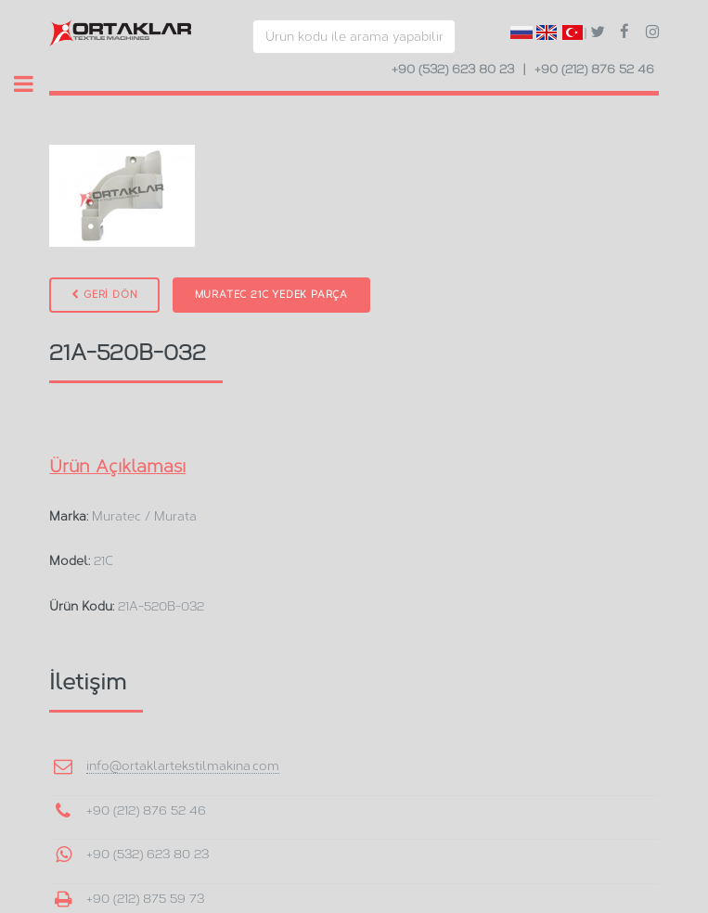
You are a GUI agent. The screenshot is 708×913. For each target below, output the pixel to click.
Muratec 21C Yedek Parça (271, 295)
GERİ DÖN (104, 295)
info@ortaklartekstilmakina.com (182, 765)
